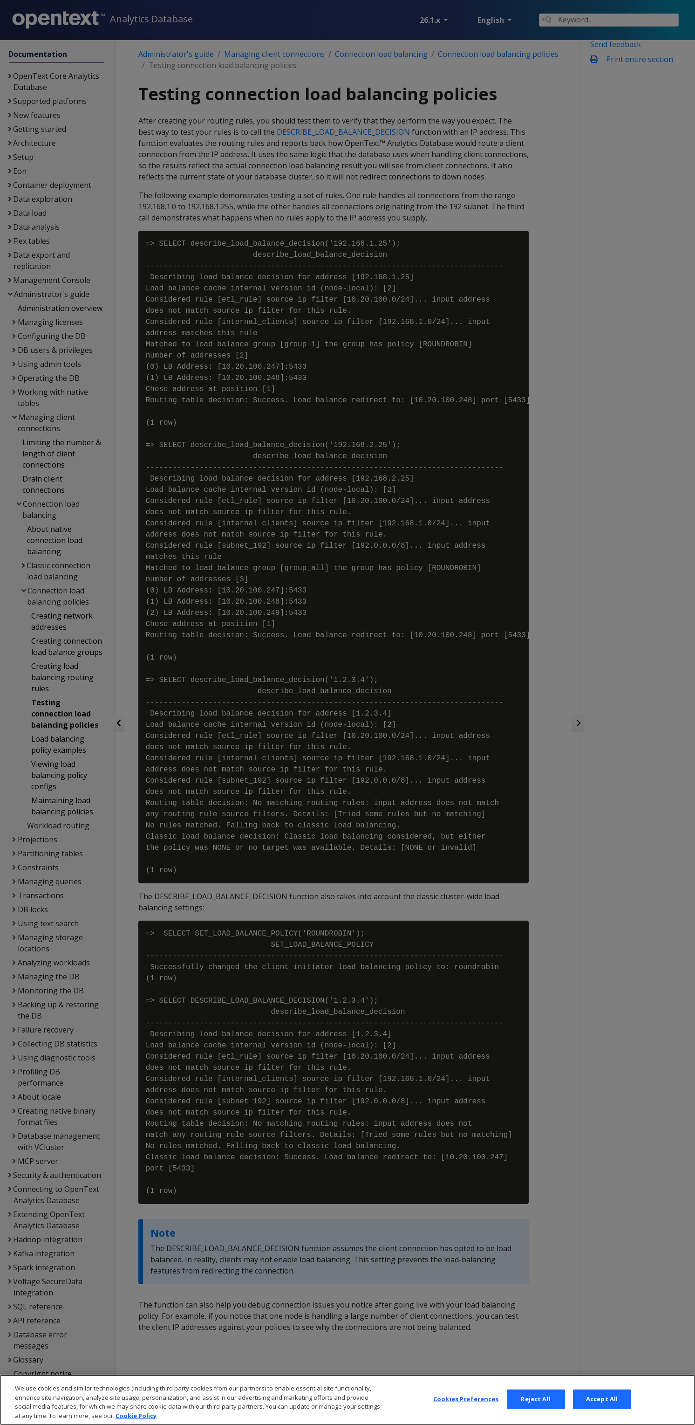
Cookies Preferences (465, 1414)
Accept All (602, 1414)
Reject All (535, 1414)
